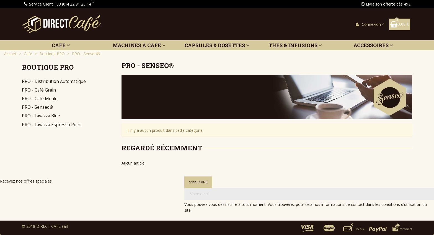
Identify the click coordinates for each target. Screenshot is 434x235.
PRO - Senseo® (37, 107)
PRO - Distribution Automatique (54, 81)
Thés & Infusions (292, 45)
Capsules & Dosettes (215, 45)
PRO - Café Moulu (40, 99)
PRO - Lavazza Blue (41, 116)
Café (59, 45)
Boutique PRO (48, 67)
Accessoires (371, 45)
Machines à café (137, 45)
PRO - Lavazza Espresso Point (52, 125)
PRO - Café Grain (39, 90)
